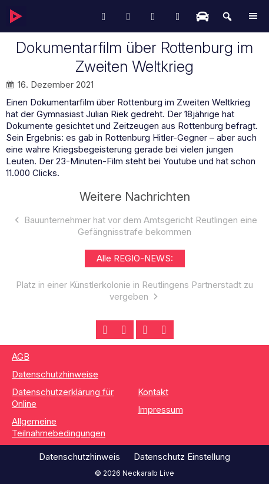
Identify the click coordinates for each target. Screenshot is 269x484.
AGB (20, 356)
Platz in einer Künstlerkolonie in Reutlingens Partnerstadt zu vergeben (134, 290)
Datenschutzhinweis (79, 456)
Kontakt (153, 391)
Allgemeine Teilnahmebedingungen (58, 427)
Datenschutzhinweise (55, 374)
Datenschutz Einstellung (182, 456)
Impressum (160, 409)
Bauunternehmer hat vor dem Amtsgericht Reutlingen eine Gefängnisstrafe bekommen (140, 225)
